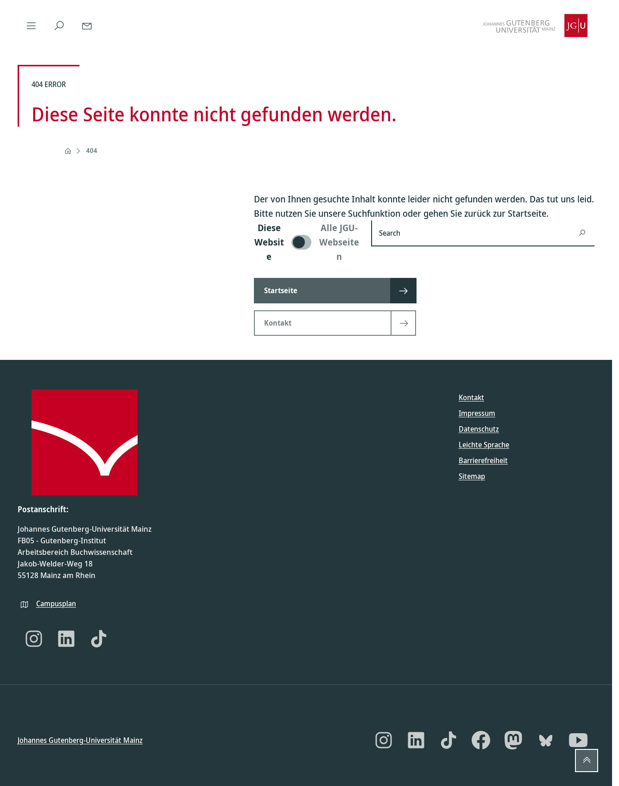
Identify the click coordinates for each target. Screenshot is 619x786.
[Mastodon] (513, 740)
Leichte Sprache (484, 445)
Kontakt (471, 397)
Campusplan (56, 603)
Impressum (477, 413)
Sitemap (472, 476)
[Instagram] (34, 638)
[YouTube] (578, 740)
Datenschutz (479, 429)
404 (91, 150)
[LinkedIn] (66, 638)
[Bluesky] (546, 740)
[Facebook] (481, 740)
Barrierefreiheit (483, 460)
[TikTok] (98, 638)
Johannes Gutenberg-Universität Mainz (80, 740)
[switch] (307, 242)
